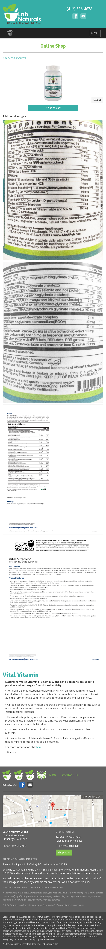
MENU (95, 33)
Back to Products (15, 58)
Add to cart (53, 108)
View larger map (91, 797)
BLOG (52, 775)
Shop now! (64, 852)
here (39, 747)
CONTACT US (70, 775)
